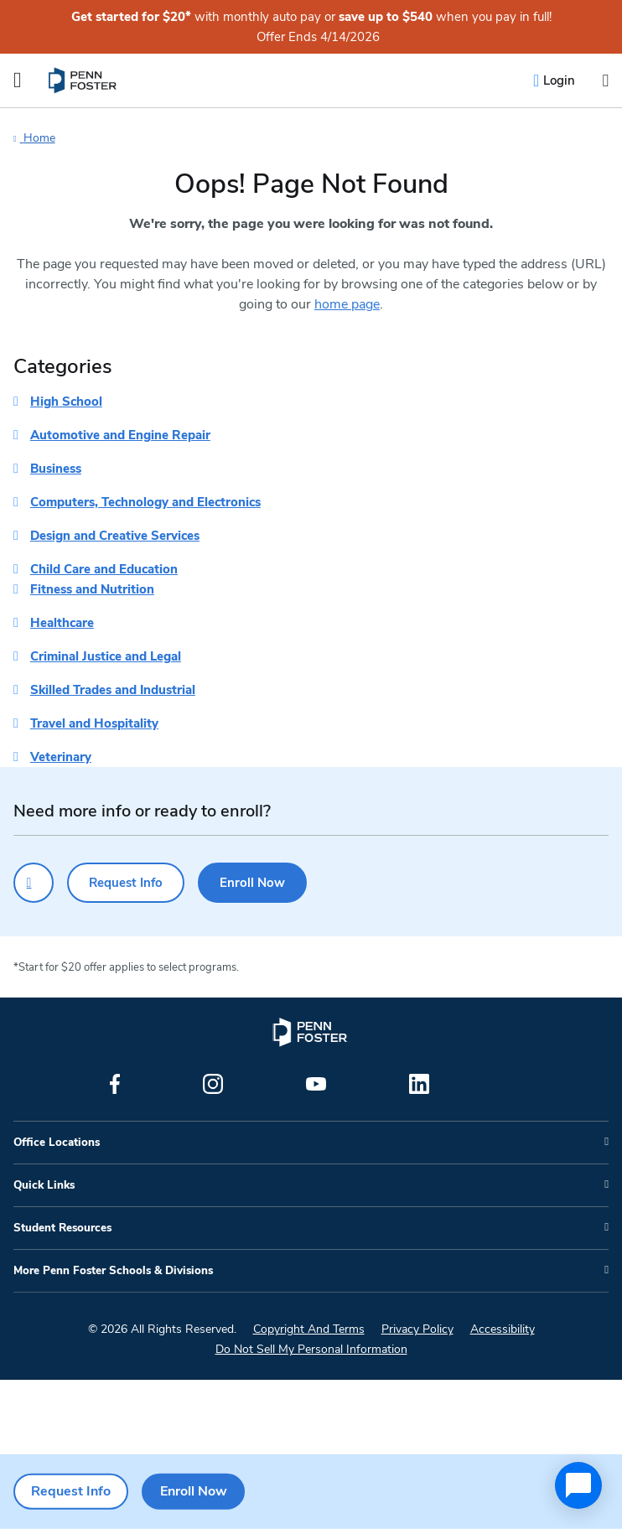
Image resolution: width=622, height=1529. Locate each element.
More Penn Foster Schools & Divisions (113, 1270)
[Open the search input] (605, 81)
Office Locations (56, 1142)
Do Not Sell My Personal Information (311, 1349)
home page (347, 304)
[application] (578, 1485)
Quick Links (44, 1185)
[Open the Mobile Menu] (17, 80)
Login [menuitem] (559, 80)
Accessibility (502, 1329)
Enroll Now (252, 882)
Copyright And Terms (309, 1329)
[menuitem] (83, 80)
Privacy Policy (417, 1329)
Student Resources (62, 1228)
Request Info (126, 882)
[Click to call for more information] (33, 883)
